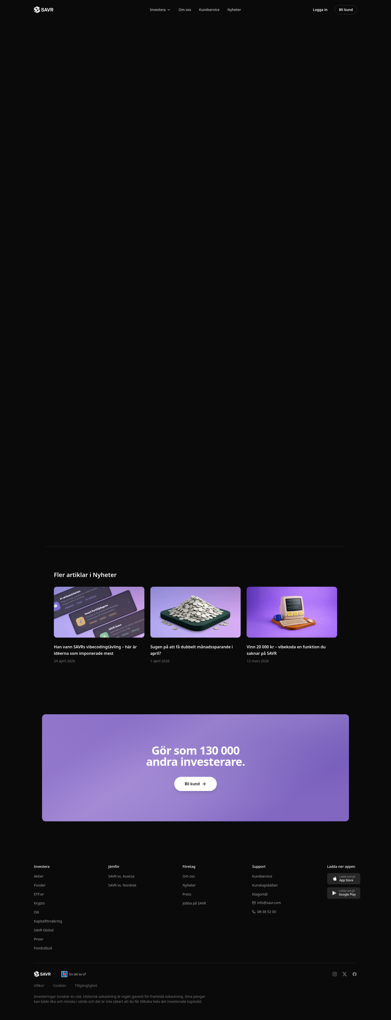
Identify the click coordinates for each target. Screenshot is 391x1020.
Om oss (185, 9)
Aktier (39, 876)
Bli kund (195, 784)
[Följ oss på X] (344, 974)
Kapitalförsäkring (48, 921)
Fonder (40, 885)
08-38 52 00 (262, 911)
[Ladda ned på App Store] (340, 878)
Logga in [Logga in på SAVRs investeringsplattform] (320, 9)
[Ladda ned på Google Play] (340, 893)
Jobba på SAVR (192, 903)
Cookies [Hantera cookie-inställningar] (59, 985)
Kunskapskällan (262, 885)
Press (185, 894)
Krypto (39, 903)
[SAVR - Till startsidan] (43, 10)
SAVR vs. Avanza (120, 876)
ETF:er (39, 894)
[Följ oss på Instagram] (334, 974)
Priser (38, 939)
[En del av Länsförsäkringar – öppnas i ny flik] (73, 974)
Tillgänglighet (86, 985)
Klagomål (257, 894)
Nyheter (234, 9)
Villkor (39, 985)
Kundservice (209, 9)
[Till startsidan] (42, 974)
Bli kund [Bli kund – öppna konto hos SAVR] (346, 9)
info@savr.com (264, 902)
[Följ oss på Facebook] (354, 974)
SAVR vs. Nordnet (121, 885)
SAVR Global (44, 930)
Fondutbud (43, 948)
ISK (36, 912)
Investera (160, 9)
